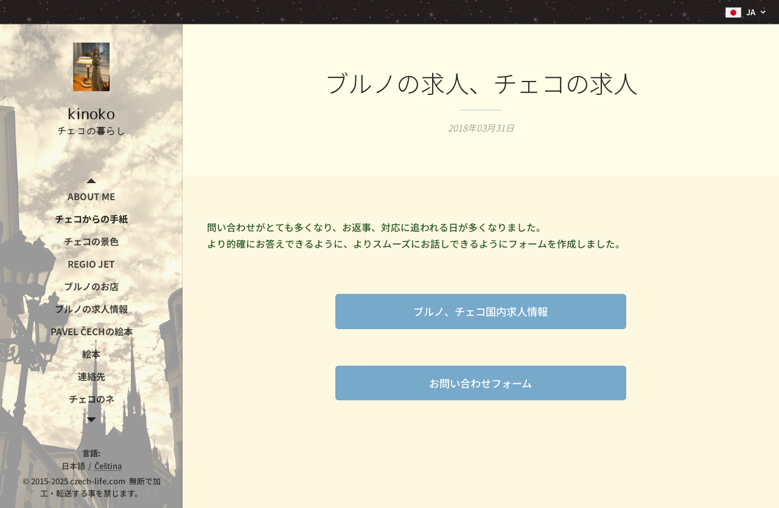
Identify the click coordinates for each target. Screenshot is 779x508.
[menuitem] (91, 196)
